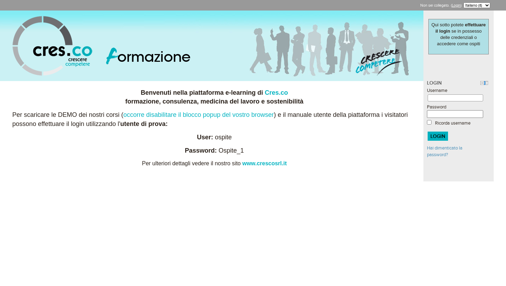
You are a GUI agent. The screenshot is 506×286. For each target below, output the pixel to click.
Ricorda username (453, 123)
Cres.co (276, 92)
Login (456, 5)
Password (436, 106)
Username (437, 90)
